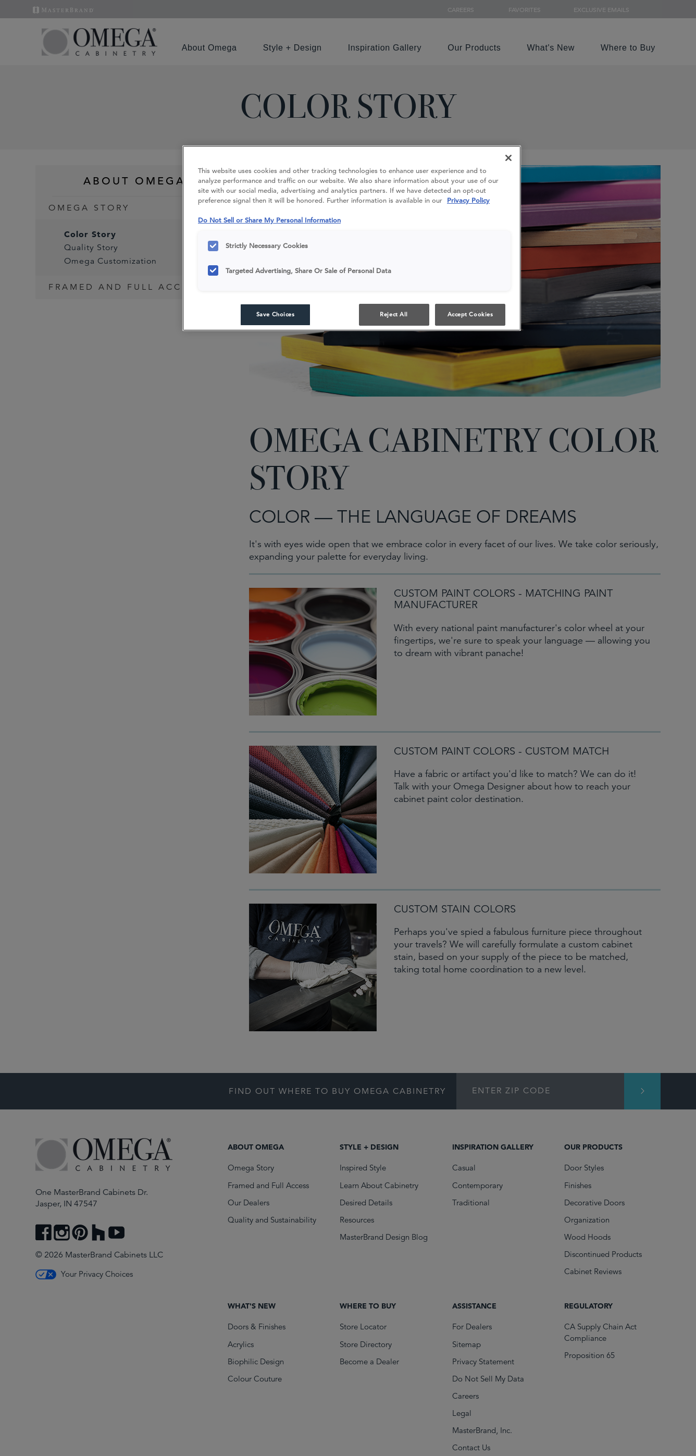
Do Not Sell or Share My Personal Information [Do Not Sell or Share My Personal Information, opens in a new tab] (269, 220)
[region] (351, 238)
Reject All (394, 314)
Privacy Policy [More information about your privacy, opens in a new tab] (468, 200)
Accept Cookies (470, 314)
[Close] (508, 157)
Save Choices (275, 314)
